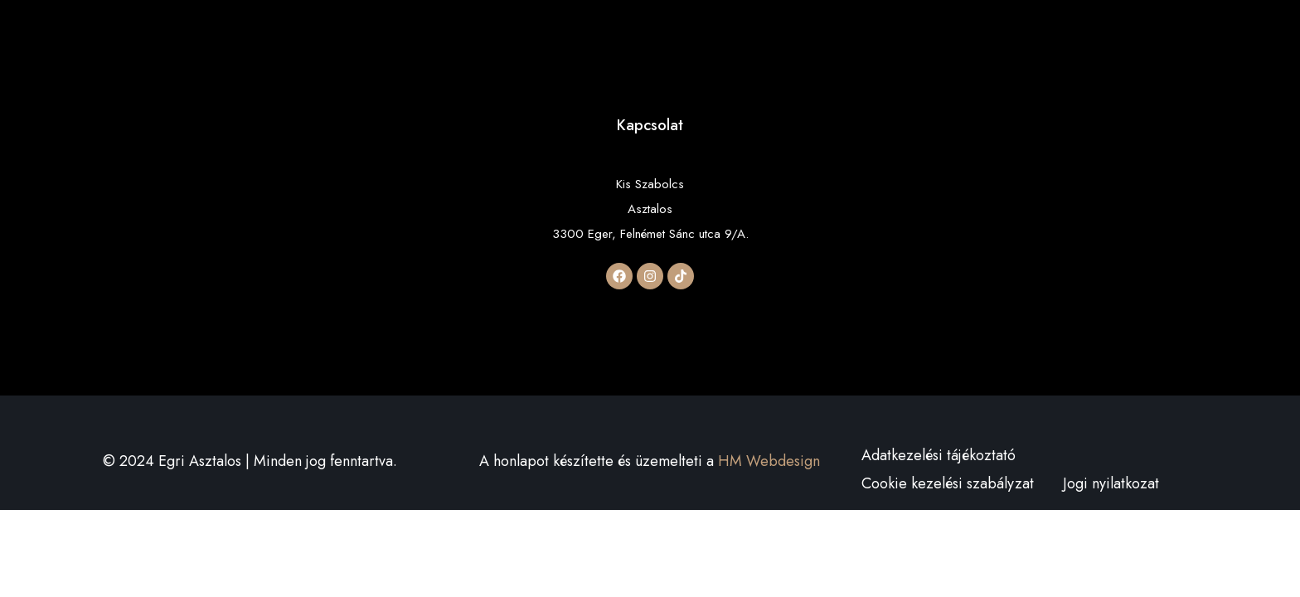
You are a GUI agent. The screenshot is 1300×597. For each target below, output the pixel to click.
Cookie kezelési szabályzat (947, 483)
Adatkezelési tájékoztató (938, 455)
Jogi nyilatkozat (1111, 483)
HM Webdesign (769, 461)
